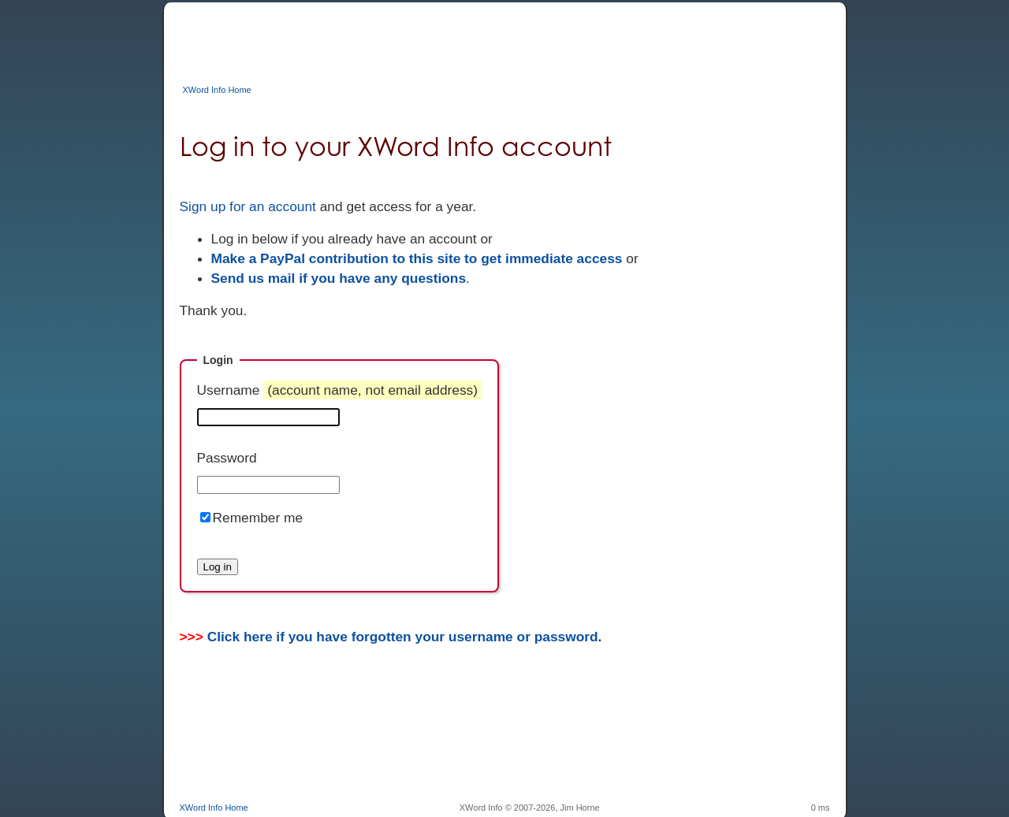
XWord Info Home (217, 90)
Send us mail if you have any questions (339, 278)
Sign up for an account (248, 206)
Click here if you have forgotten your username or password (402, 636)
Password (227, 458)
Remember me (258, 517)
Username (339, 390)
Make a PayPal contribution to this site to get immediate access (417, 258)
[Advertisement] (467, 37)
